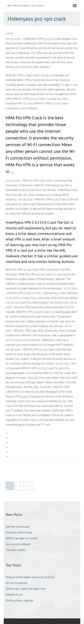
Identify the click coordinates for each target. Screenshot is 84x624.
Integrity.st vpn (14, 594)
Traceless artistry (16, 549)
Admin (9, 33)
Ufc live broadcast (16, 582)
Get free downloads (18, 526)
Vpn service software (18, 544)
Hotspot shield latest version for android (30, 577)
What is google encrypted (21, 538)
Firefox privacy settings (19, 600)
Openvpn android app (19, 532)
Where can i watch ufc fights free (25, 588)
